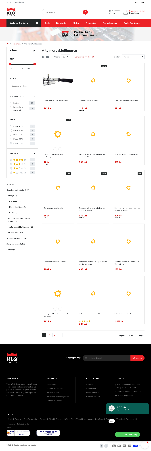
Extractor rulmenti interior (53, 208)
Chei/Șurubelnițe (30, 419)
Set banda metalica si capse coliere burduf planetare (93, 263)
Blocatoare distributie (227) (17, 190)
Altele (10, 419)
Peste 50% (18, 143)
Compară (114, 11)
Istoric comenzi (92, 392)
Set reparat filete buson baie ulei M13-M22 (56, 315)
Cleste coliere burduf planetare (56, 101)
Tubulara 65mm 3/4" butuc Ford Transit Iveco (127, 263)
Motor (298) (11, 195)
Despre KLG (51, 384)
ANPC (9, 427)
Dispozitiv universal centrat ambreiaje (54, 155)
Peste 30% (18, 135)
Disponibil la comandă (18, 108)
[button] (48, 23)
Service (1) (11, 249)
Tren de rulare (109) (14, 232)
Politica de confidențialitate (57, 396)
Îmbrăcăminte (23, 424)
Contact (89, 384)
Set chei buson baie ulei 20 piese (91, 314)
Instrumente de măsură (94, 419)
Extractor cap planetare (88, 101)
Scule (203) (11, 184)
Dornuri (59, 419)
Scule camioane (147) (15, 244)
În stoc (16, 103)
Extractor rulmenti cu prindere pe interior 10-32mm (127, 209)
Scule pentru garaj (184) (16, 238)
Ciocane (43, 419)
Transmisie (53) (13, 201)
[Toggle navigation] (37, 23)
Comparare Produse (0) (84, 57)
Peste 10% (18, 126)
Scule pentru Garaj (19, 23)
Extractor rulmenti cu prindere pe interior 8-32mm (92, 155)
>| (60, 335)
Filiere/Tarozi (76, 419)
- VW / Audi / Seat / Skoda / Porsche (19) (18, 219)
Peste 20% (18, 130)
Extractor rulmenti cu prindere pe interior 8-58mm (92, 209)
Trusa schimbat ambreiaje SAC (127, 154)
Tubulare (11, 424)
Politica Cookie (52, 392)
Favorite (114, 13)
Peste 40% (18, 139)
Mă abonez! (137, 358)
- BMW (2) (11, 212)
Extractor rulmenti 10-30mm (55, 262)
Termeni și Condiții (54, 400)
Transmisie (16, 44)
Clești (51, 419)
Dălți (66, 419)
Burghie (18, 419)
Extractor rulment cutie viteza (126, 314)
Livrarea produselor (54, 388)
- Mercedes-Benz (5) (16, 207)
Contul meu (91, 388)
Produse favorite (93, 396)
